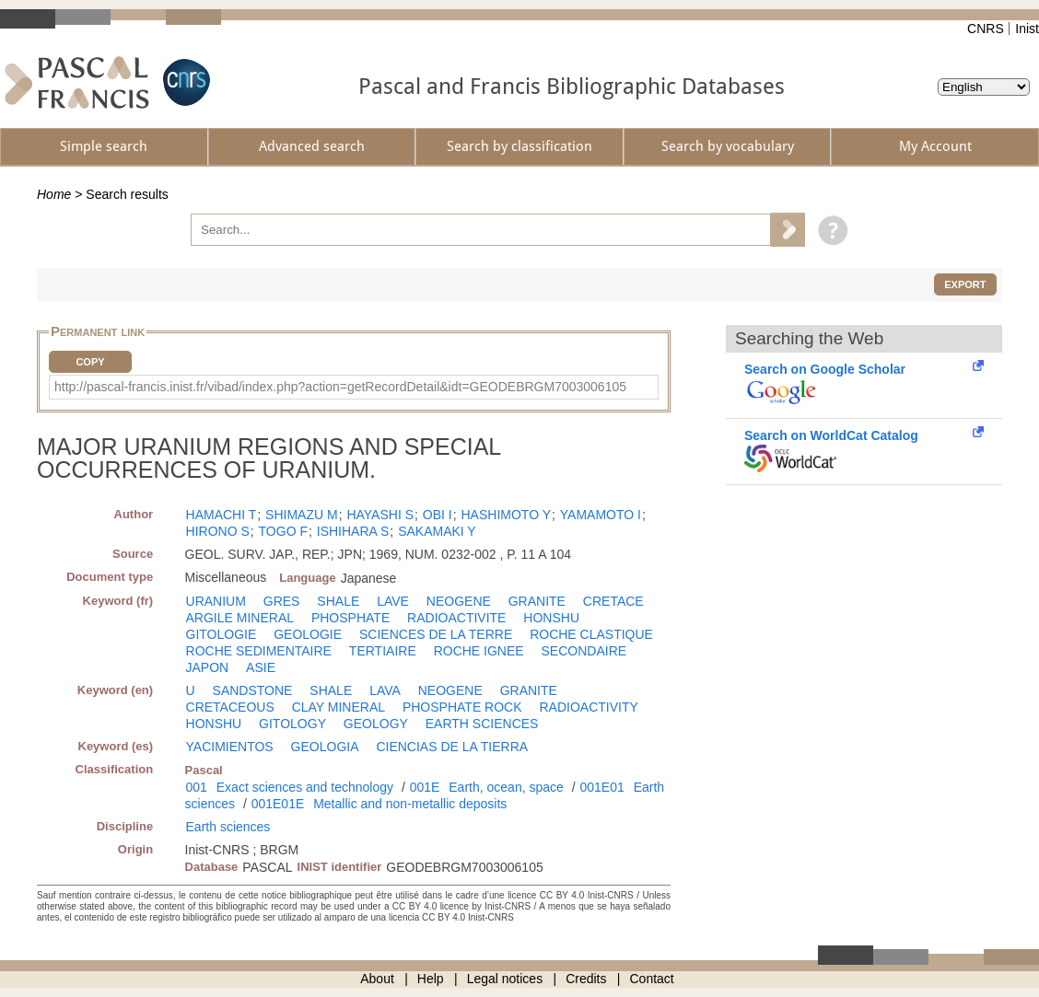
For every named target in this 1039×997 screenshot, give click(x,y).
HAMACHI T (221, 514)
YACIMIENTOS (230, 746)
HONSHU (551, 617)
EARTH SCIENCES (482, 723)
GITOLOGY (292, 723)
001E (425, 787)
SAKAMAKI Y (437, 531)
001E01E (278, 803)
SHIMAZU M (301, 514)
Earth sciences (228, 826)
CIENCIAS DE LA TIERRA (452, 746)
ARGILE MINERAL (240, 617)
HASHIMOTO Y (506, 514)
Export (965, 284)
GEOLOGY (376, 723)
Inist (1027, 28)
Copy (90, 361)
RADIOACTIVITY (588, 707)
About (377, 978)
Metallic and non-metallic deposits (410, 803)
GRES (281, 601)
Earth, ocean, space (506, 787)
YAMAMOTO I (600, 514)
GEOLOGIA (325, 746)
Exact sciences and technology (304, 787)
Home (54, 194)
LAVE (393, 601)
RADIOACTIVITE (456, 617)
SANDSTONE (253, 690)
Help (430, 978)
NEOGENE (458, 601)
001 (196, 787)
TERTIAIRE (382, 650)
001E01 (601, 787)
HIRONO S (218, 531)
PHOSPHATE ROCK (462, 707)
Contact (652, 978)
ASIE (260, 667)
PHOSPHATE (350, 617)
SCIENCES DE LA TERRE (435, 634)
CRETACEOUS (230, 707)
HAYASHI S (380, 514)
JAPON (207, 667)
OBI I (437, 514)
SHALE (338, 601)
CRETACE (613, 601)
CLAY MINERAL (338, 707)
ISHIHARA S (353, 531)
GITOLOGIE (221, 634)
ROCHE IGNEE (479, 650)
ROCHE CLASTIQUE (591, 634)
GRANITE (537, 601)
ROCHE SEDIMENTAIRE (259, 650)
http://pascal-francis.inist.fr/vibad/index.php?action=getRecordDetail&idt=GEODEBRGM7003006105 (340, 386)
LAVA (385, 690)
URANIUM (216, 601)
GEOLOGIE (308, 634)
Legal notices (505, 978)
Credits (586, 978)
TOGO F (283, 531)
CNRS (985, 28)
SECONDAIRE (584, 650)
